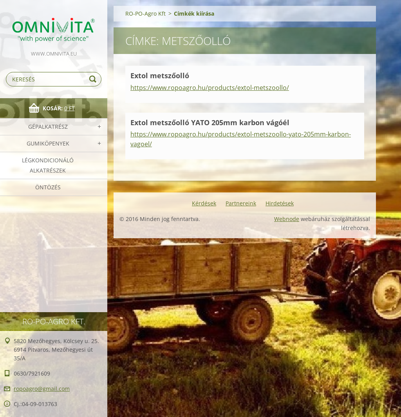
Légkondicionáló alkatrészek (48, 165)
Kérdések (204, 203)
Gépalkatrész (48, 126)
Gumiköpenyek (48, 143)
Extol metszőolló (159, 75)
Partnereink (241, 203)
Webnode (286, 219)
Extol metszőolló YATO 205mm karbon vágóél (209, 122)
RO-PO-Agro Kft (145, 13)
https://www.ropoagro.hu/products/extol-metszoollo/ (209, 87)
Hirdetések (280, 203)
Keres (94, 79)
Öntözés (48, 187)
